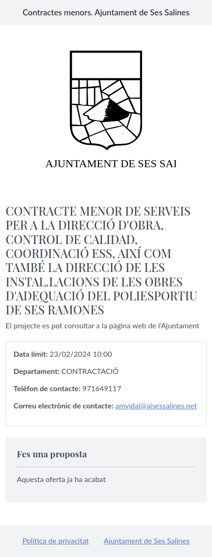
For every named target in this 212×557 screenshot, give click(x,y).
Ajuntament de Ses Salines (147, 540)
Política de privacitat (55, 540)
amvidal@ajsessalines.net (156, 405)
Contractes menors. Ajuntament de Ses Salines (105, 12)
